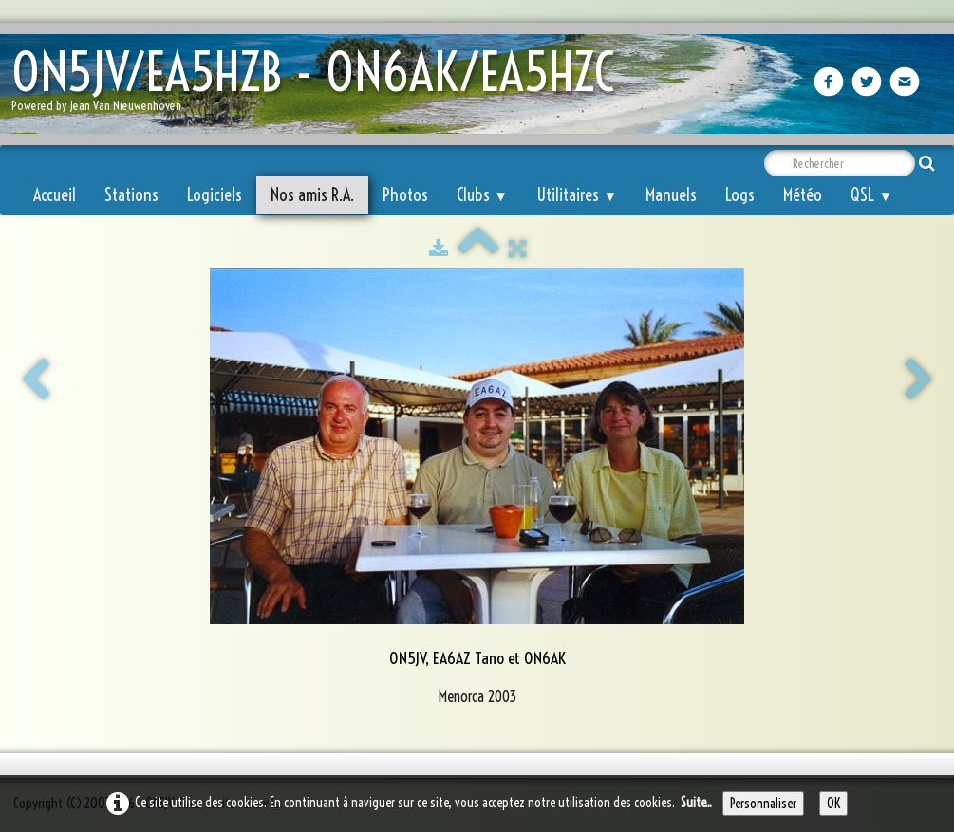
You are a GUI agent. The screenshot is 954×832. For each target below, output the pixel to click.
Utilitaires (576, 195)
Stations (131, 195)
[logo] (319, 85)
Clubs (482, 195)
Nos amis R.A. (312, 195)
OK (833, 803)
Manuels (671, 195)
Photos (405, 195)
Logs (740, 195)
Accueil (54, 195)
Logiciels (214, 195)
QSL (871, 195)
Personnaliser (763, 803)
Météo (802, 195)
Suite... (696, 802)
